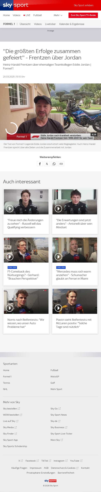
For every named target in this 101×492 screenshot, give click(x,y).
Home (6, 15)
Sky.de (55, 421)
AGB (46, 468)
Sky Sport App (10, 440)
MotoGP (55, 376)
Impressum (35, 468)
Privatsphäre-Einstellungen (41, 472)
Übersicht (25, 24)
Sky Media (9, 428)
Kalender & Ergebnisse (71, 24)
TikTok (45, 461)
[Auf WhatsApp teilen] (54, 163)
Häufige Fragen (19, 468)
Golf (53, 382)
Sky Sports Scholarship (15, 446)
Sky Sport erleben (83, 5)
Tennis (6, 382)
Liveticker (50, 24)
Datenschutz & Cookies (64, 468)
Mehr (58, 15)
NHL (5, 389)
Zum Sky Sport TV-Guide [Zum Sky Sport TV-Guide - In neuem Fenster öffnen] (83, 15)
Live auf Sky (10, 421)
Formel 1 (9, 23)
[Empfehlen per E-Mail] (61, 163)
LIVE (28, 15)
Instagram (60, 461)
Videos (16, 15)
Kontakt (85, 468)
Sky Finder (9, 434)
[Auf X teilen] (47, 163)
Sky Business (58, 428)
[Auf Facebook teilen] (40, 163)
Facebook (32, 461)
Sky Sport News (59, 414)
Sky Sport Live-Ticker (61, 433)
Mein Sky (56, 440)
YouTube (75, 461)
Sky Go (55, 409)
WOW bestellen (12, 415)
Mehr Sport (56, 389)
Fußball (37, 15)
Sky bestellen (11, 409)
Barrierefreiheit (66, 472)
